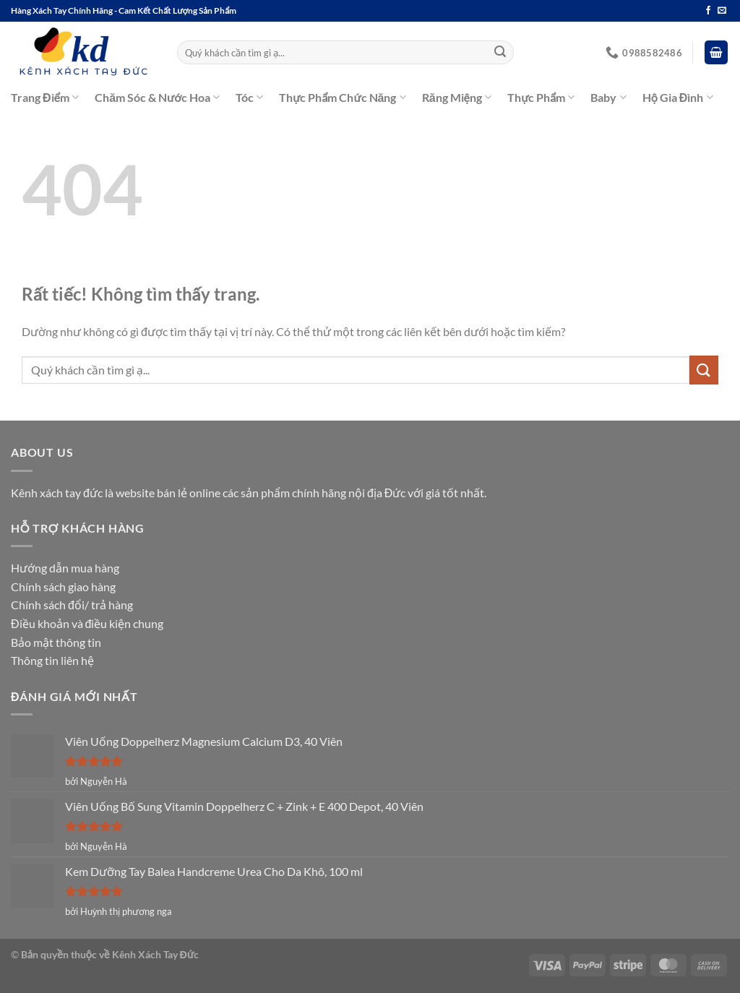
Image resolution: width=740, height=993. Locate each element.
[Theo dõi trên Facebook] (708, 11)
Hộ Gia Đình (677, 97)
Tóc (249, 97)
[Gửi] (500, 52)
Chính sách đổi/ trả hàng (72, 604)
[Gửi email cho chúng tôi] (722, 11)
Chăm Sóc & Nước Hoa (157, 97)
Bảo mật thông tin (56, 642)
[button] (716, 52)
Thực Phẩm (541, 97)
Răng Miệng (457, 97)
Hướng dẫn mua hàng (65, 568)
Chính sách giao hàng (63, 586)
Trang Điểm (45, 97)
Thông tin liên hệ (52, 660)
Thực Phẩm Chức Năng (342, 97)
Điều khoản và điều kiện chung (87, 623)
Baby (608, 97)
